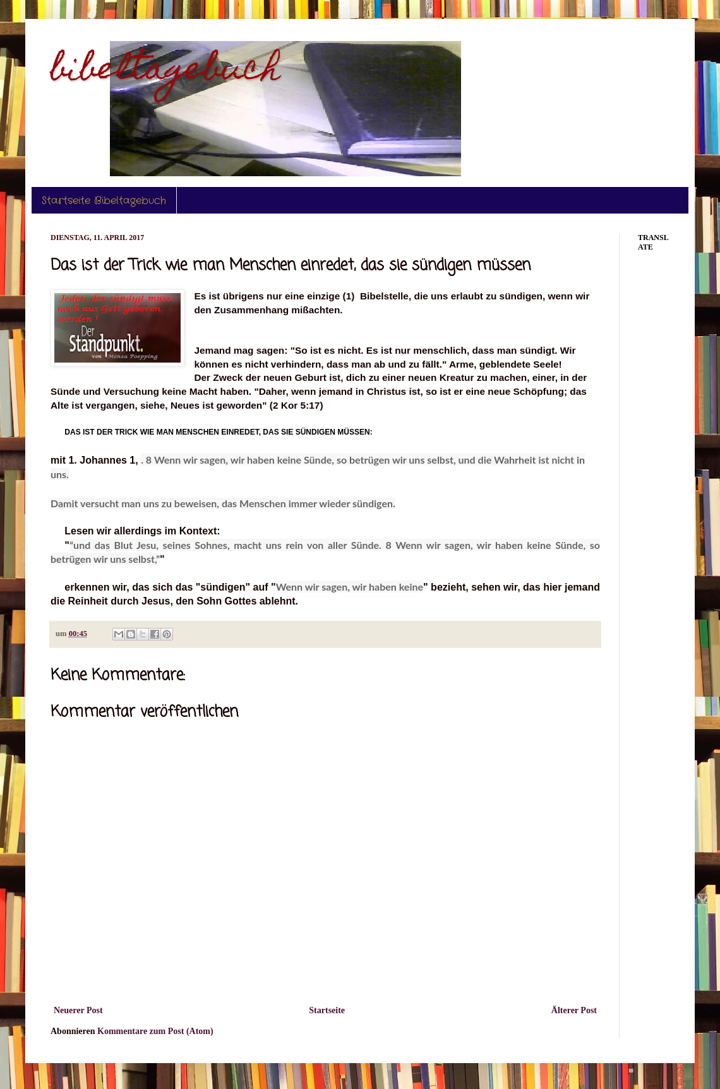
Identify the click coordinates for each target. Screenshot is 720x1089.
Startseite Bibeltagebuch (104, 200)
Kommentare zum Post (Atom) (155, 1031)
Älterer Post (574, 1010)
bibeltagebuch (165, 71)
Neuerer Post (78, 1010)
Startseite (327, 1010)
